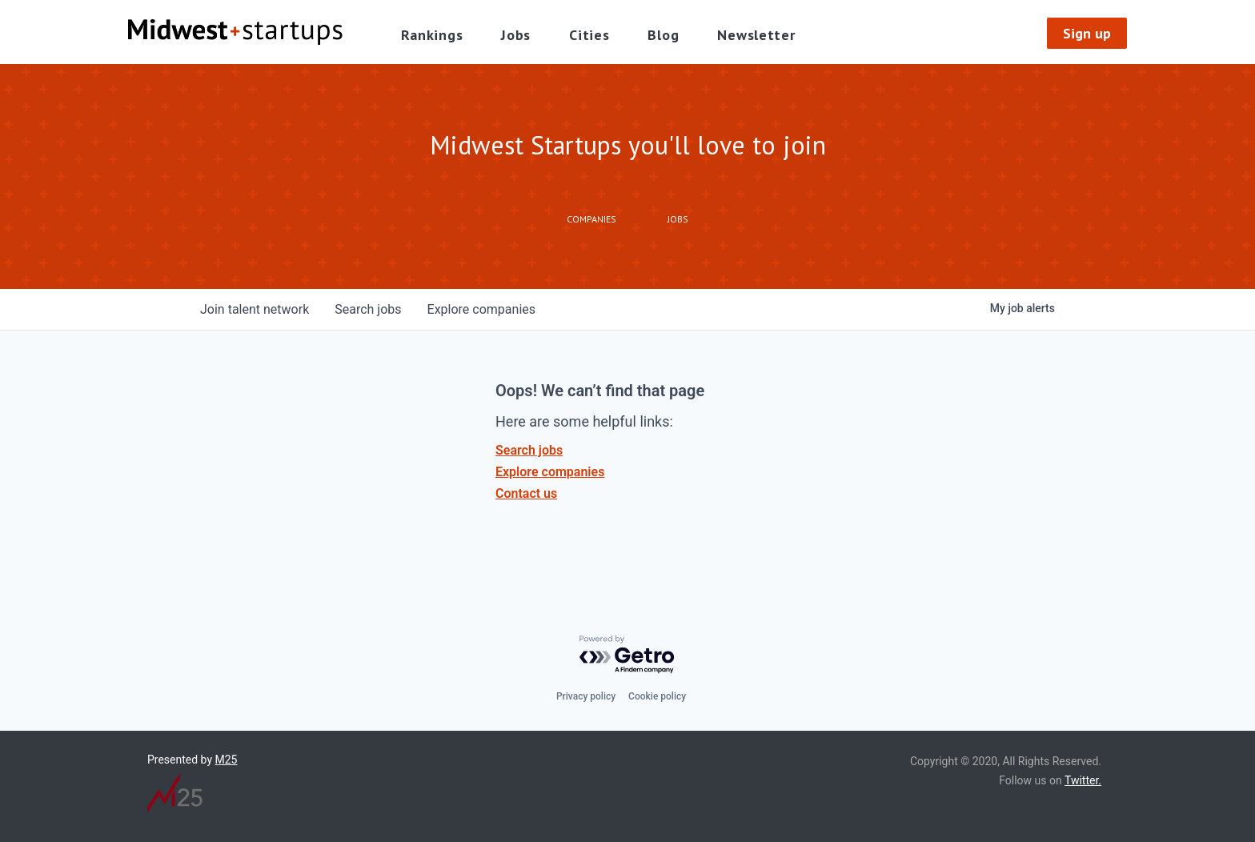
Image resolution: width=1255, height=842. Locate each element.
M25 (226, 759)
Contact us (526, 493)
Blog (663, 35)
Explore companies (549, 471)
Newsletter (756, 35)
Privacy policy (585, 696)
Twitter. (1083, 780)
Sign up (1087, 33)
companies (481, 309)
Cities (589, 35)
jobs (368, 309)
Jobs (516, 35)
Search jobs (529, 450)
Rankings (432, 35)
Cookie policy (657, 696)
